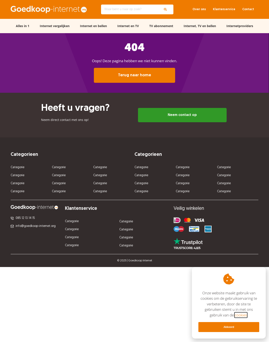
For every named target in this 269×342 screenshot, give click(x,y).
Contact (248, 9)
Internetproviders (239, 26)
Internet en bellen (93, 26)
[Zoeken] (165, 9)
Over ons (199, 9)
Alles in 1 (22, 26)
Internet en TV (128, 26)
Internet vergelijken (55, 26)
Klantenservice (224, 9)
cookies (241, 315)
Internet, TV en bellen (200, 26)
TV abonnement (161, 26)
